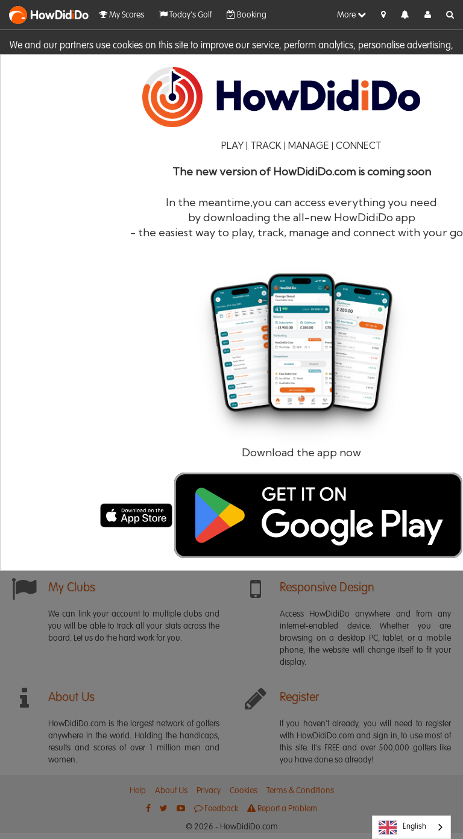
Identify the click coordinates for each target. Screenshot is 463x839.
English (402, 827)
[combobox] (411, 827)
